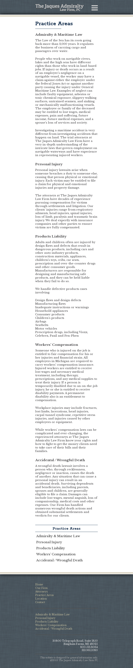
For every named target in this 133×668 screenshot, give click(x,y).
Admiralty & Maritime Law (58, 536)
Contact (40, 602)
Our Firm (41, 588)
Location (41, 598)
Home (39, 584)
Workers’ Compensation (56, 554)
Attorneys (41, 591)
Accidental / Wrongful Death (59, 560)
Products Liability (50, 548)
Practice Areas (54, 23)
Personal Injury (49, 542)
